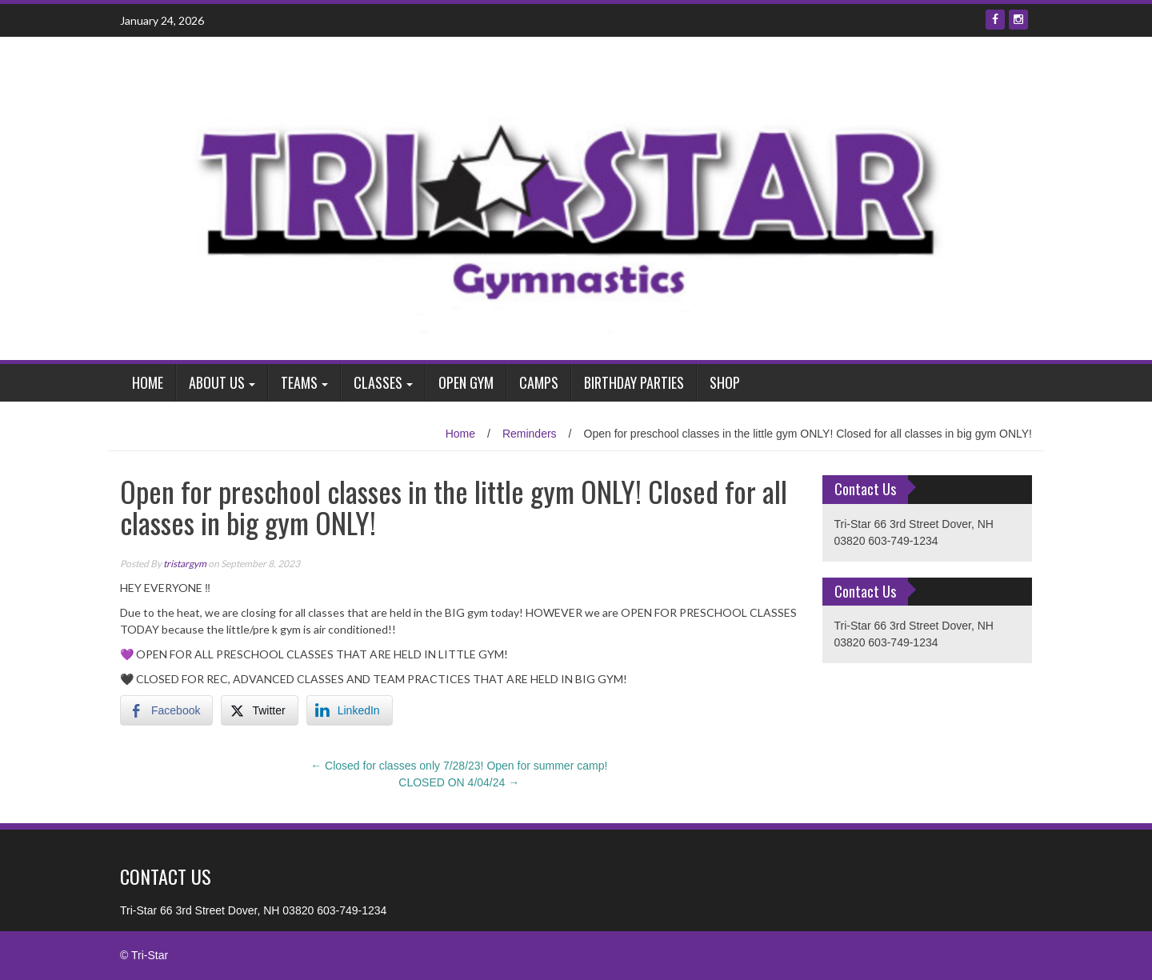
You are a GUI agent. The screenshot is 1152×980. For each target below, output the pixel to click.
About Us (217, 382)
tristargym (184, 564)
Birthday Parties (634, 382)
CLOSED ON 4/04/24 (458, 782)
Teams (299, 382)
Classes (378, 382)
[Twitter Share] (259, 710)
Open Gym (466, 382)
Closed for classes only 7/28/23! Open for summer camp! (458, 765)
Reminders (529, 433)
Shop (725, 382)
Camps (538, 382)
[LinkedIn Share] (349, 710)
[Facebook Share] (166, 710)
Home (147, 382)
